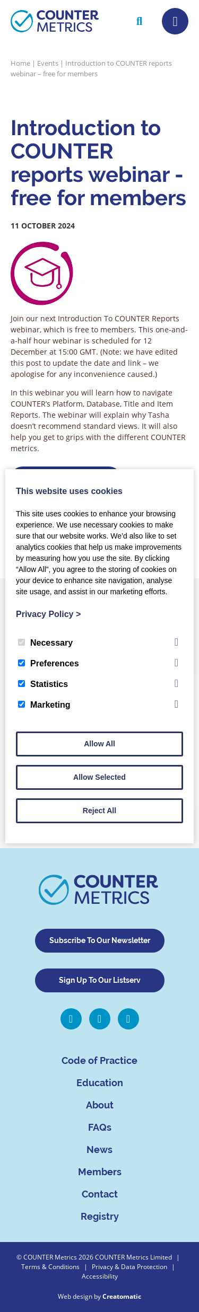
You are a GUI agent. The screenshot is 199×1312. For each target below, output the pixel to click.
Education (99, 1082)
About (100, 1105)
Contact (100, 1194)
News (99, 1149)
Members (100, 1171)
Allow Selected (99, 777)
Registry (100, 1216)
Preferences (48, 663)
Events (47, 63)
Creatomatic (121, 1296)
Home (20, 63)
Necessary (45, 642)
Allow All (99, 743)
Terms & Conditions (50, 1266)
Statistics (43, 684)
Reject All (99, 810)
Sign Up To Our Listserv (100, 980)
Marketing (44, 704)
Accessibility (100, 1276)
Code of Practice (99, 1060)
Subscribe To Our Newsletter (99, 940)
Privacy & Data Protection (129, 1266)
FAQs (99, 1127)
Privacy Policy (48, 614)
